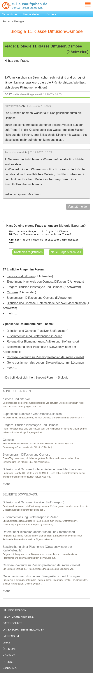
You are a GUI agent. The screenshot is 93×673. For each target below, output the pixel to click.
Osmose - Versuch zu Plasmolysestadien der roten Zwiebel (45, 357)
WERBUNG (10, 668)
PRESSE (8, 661)
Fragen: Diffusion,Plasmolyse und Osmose (35, 287)
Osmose (12, 292)
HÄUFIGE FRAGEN (14, 610)
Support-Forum (45, 377)
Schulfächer (10, 14)
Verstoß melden (78, 206)
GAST (8, 94)
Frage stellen (32, 14)
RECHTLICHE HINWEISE (18, 616)
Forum (6, 21)
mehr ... (12, 313)
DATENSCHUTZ (12, 623)
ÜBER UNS (9, 649)
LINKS (6, 642)
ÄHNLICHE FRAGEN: (17, 391)
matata (23, 152)
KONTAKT (9, 655)
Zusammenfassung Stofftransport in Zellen (34, 336)
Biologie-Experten (71, 225)
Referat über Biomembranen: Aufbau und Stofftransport (43, 341)
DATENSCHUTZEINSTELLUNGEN (23, 629)
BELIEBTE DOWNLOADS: (20, 494)
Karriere (51, 14)
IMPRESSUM (11, 636)
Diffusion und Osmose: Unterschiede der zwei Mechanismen (46, 303)
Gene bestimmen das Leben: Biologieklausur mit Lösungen (45, 362)
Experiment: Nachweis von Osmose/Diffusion (36, 281)
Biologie (63, 377)
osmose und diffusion (21, 276)
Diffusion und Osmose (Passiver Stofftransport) (37, 330)
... (8, 484)
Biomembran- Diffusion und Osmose (30, 297)
